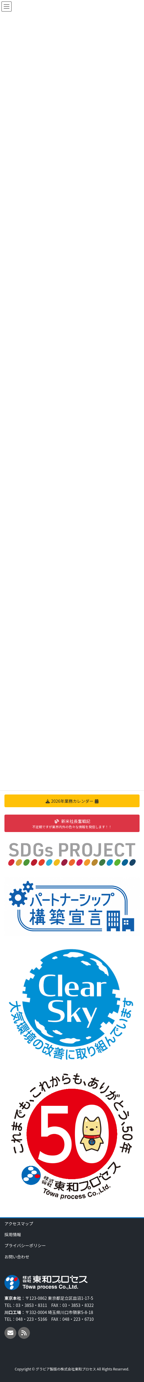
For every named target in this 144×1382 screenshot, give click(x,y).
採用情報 (12, 1234)
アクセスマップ (18, 1223)
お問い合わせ (16, 1257)
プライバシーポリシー (25, 1245)
